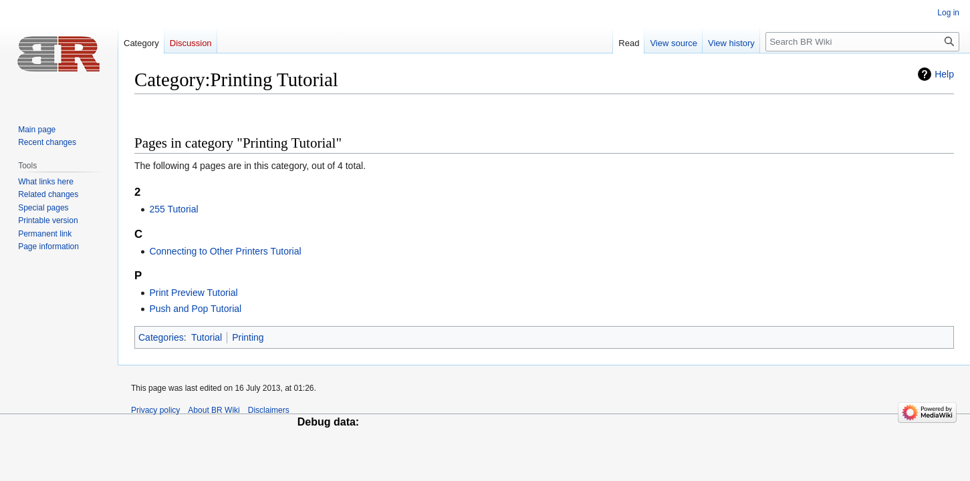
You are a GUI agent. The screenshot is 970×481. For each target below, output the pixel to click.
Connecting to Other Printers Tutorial (225, 251)
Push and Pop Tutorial (195, 308)
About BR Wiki (213, 410)
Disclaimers (268, 410)
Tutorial (206, 337)
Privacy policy (155, 410)
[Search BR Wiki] (862, 41)
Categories (161, 337)
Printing (247, 337)
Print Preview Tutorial (193, 292)
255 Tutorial (173, 209)
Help (944, 74)
